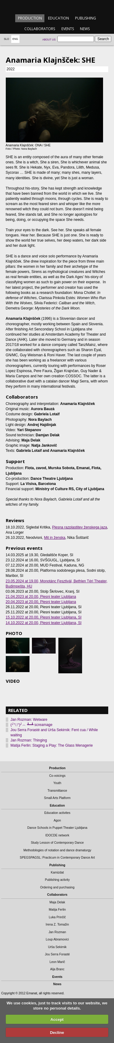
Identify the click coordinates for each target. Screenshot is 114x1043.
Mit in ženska (54, 537)
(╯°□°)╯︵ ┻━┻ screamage (32, 725)
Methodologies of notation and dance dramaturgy (57, 850)
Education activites (57, 813)
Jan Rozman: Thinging (29, 740)
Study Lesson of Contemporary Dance (57, 842)
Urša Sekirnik (57, 947)
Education (58, 18)
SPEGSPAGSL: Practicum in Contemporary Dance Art (57, 857)
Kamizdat (57, 872)
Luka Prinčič (57, 917)
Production (30, 18)
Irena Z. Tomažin (57, 924)
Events (67, 28)
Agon (57, 820)
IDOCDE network (57, 835)
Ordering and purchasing (57, 887)
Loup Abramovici (57, 939)
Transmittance (57, 790)
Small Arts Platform (57, 798)
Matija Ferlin (57, 909)
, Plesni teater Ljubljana (41, 597)
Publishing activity (57, 879)
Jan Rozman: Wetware (29, 719)
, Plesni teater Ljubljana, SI (44, 617)
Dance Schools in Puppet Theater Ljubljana (57, 827)
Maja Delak (57, 902)
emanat (57, 6)
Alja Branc (57, 969)
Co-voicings (57, 775)
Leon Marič (57, 962)
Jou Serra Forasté (57, 954)
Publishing (85, 18)
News (85, 28)
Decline (57, 1032)
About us (49, 39)
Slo (6, 38)
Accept (57, 1019)
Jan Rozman (57, 932)
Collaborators (39, 28)
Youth (57, 783)
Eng (15, 38)
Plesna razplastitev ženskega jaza (79, 527)
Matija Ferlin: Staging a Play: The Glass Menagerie (52, 745)
